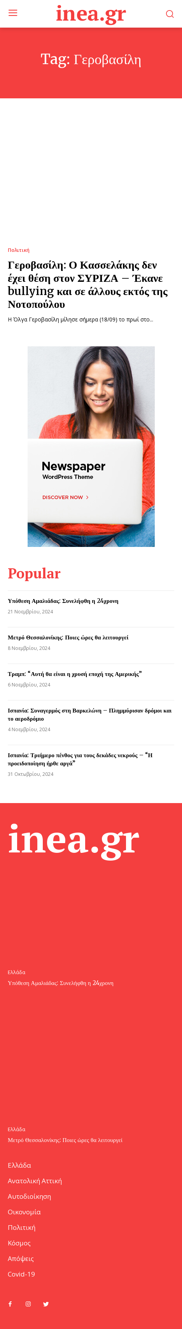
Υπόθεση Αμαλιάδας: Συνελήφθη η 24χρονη (63, 600)
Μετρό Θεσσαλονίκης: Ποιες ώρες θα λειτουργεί (68, 637)
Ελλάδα (16, 972)
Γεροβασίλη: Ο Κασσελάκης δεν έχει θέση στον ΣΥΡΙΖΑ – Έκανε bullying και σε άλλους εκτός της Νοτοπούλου (88, 284)
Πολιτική (19, 250)
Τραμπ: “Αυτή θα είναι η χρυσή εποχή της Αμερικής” (75, 674)
